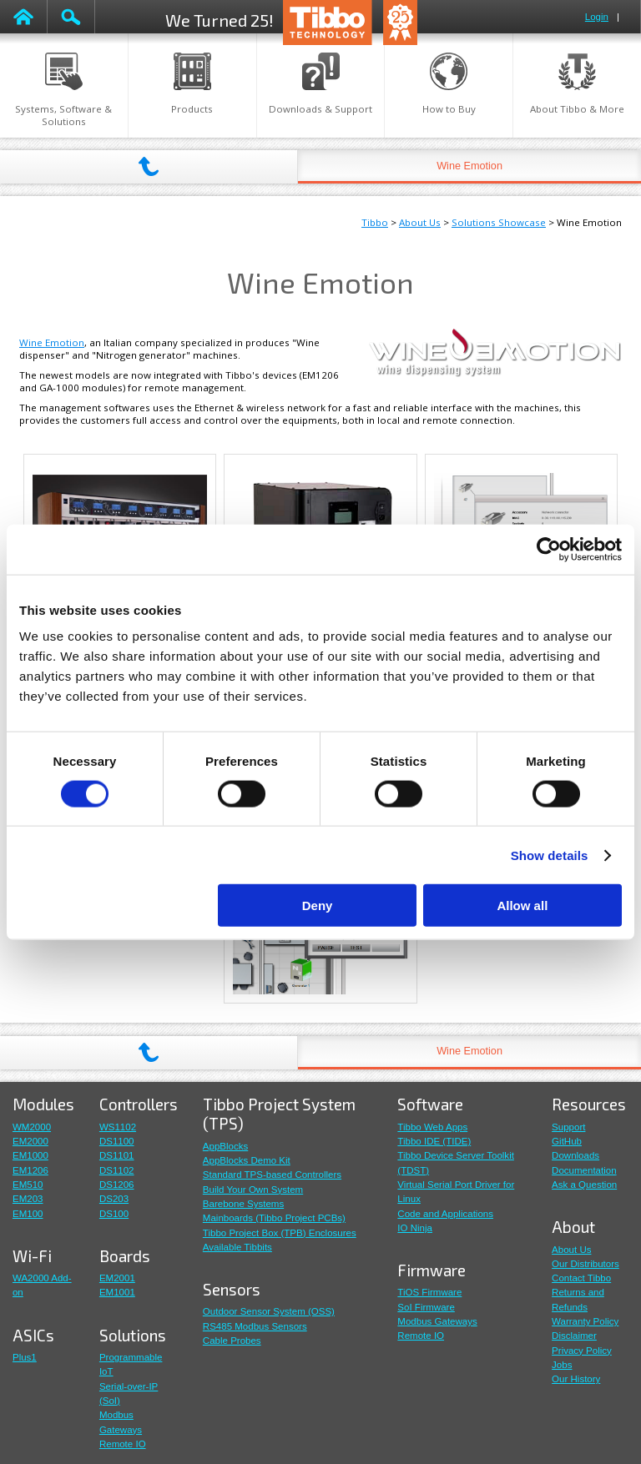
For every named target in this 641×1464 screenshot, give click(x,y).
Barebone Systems (243, 1204)
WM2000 (32, 1127)
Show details (549, 855)
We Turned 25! (219, 20)
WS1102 (117, 1127)
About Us (420, 222)
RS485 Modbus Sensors (255, 1326)
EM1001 (117, 1292)
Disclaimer (574, 1336)
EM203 (28, 1199)
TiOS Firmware (429, 1292)
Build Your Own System (253, 1190)
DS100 (114, 1214)
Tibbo (374, 222)
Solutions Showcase (499, 222)
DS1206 (116, 1185)
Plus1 (25, 1357)
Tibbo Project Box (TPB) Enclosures (279, 1233)
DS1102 (116, 1170)
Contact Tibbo (581, 1278)
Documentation (584, 1170)
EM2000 (30, 1141)
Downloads (575, 1155)
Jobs (562, 1365)
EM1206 (30, 1170)
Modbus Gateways (437, 1321)
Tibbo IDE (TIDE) (434, 1141)
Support (568, 1127)
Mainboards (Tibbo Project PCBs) (274, 1218)
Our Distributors (585, 1264)
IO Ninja (414, 1228)
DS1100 (116, 1141)
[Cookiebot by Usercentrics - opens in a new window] (549, 548)
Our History (576, 1379)
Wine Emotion (469, 166)
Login (596, 17)
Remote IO (122, 1444)
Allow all (522, 905)
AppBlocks (225, 1146)
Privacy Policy (582, 1351)
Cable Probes (232, 1341)
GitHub (567, 1141)
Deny (317, 905)
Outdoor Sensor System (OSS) (269, 1311)
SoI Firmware (425, 1307)
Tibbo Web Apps (432, 1127)
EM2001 (117, 1278)
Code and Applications (445, 1214)
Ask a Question (584, 1185)
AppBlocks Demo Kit (246, 1160)
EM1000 (30, 1155)
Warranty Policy (585, 1321)
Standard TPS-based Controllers (272, 1175)
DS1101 (116, 1155)
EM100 (28, 1214)
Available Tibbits (237, 1247)
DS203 (114, 1199)
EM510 (28, 1185)
